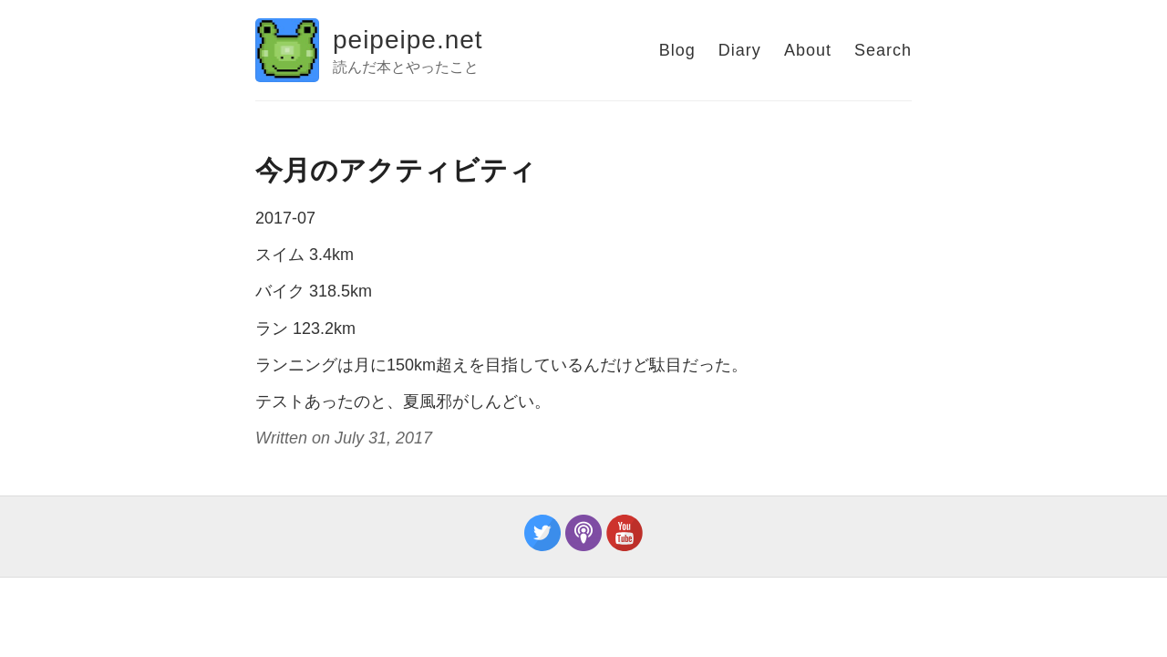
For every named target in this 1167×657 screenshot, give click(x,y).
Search (883, 50)
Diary (739, 50)
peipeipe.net (408, 40)
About (807, 50)
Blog (677, 50)
